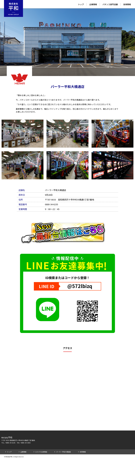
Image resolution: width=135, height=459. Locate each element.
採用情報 (127, 4)
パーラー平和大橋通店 (63, 452)
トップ (81, 4)
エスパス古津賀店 (41, 452)
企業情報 (93, 4)
